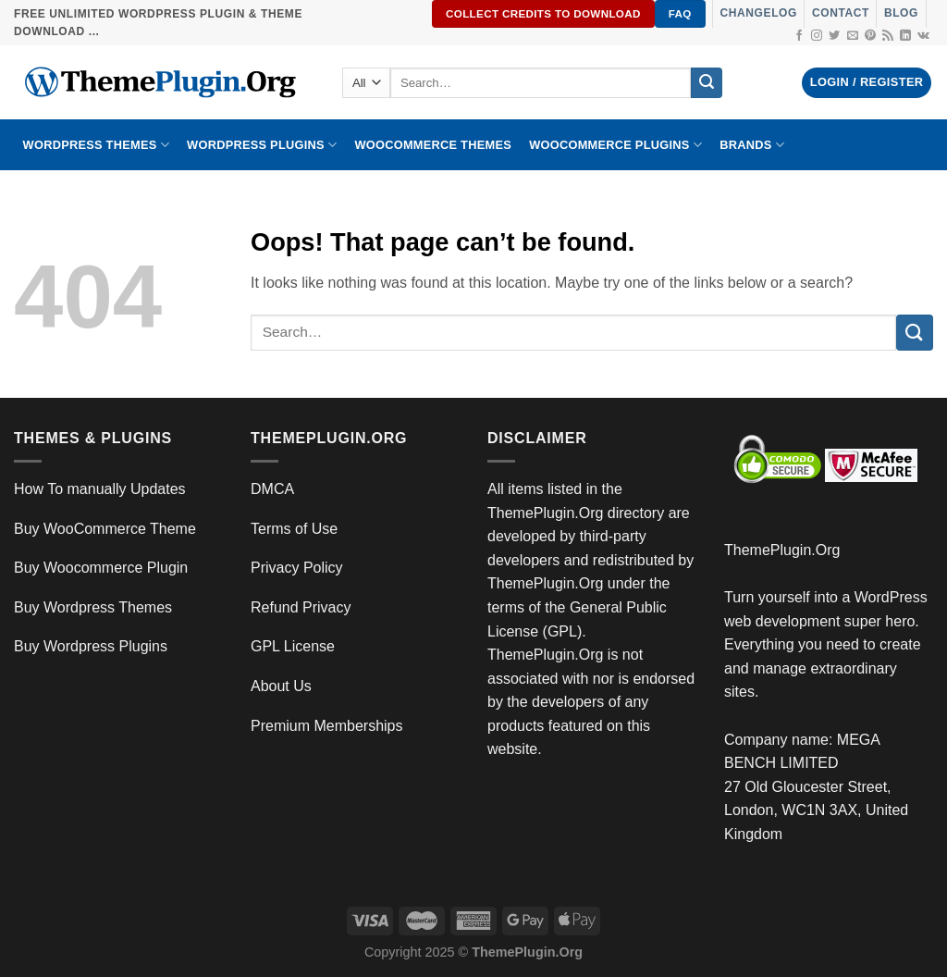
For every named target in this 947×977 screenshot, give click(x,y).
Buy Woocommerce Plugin (101, 567)
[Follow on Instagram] (816, 36)
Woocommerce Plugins (615, 145)
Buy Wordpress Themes (93, 607)
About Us (281, 686)
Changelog (758, 12)
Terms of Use (294, 529)
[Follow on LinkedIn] (905, 36)
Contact (840, 12)
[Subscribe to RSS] (887, 36)
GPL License (293, 646)
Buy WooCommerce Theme (105, 529)
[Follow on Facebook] (799, 36)
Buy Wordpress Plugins (90, 646)
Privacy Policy (297, 567)
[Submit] (706, 83)
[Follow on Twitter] (834, 36)
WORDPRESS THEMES (96, 145)
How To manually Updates (100, 489)
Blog (901, 12)
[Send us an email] (852, 36)
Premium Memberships (326, 726)
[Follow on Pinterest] (870, 36)
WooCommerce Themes (432, 145)
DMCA (272, 489)
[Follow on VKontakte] (923, 36)
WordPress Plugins (262, 145)
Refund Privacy (301, 607)
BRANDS (751, 145)
